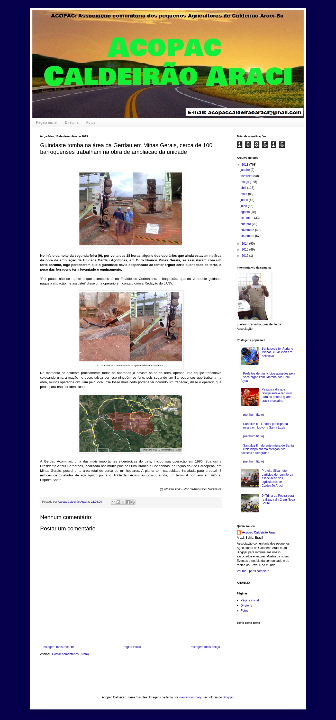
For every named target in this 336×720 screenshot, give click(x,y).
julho (244, 206)
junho (244, 200)
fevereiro (246, 176)
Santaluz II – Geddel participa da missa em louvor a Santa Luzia (265, 425)
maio (244, 194)
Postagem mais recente (57, 647)
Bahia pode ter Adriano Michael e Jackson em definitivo (277, 352)
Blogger (228, 697)
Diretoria (72, 122)
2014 (245, 243)
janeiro (245, 170)
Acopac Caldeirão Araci (259, 532)
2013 (245, 164)
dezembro (247, 236)
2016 (245, 255)
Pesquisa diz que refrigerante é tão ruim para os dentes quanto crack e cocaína (277, 395)
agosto (245, 212)
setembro (247, 218)
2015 (245, 249)
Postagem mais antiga (204, 647)
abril (243, 188)
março (245, 182)
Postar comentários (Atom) (70, 654)
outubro (246, 224)
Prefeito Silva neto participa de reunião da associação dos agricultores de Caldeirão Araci (277, 478)
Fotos (90, 122)
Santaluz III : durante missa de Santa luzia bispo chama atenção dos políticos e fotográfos (267, 449)
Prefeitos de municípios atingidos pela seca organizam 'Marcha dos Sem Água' (268, 377)
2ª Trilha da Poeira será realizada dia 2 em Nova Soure (278, 499)
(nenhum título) (253, 414)
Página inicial (46, 122)
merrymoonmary (190, 697)
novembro (247, 230)
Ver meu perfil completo (253, 571)
